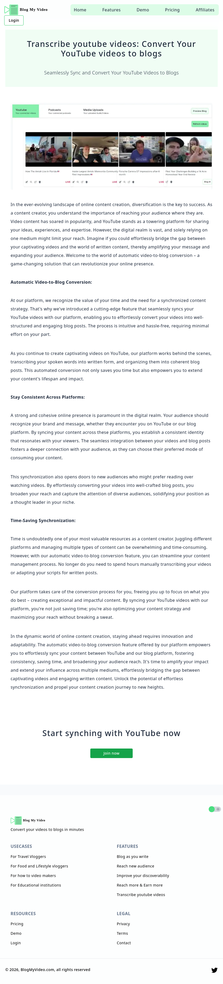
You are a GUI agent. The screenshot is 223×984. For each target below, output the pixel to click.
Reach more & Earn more (140, 885)
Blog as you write (133, 856)
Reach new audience (135, 866)
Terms (122, 933)
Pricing (172, 10)
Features (111, 10)
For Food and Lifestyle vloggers (39, 866)
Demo (143, 10)
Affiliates (205, 10)
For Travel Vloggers (28, 856)
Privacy (123, 923)
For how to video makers (33, 875)
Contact (124, 942)
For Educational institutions (36, 885)
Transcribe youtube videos (141, 894)
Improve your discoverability (143, 875)
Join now (111, 753)
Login (14, 20)
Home (80, 10)
